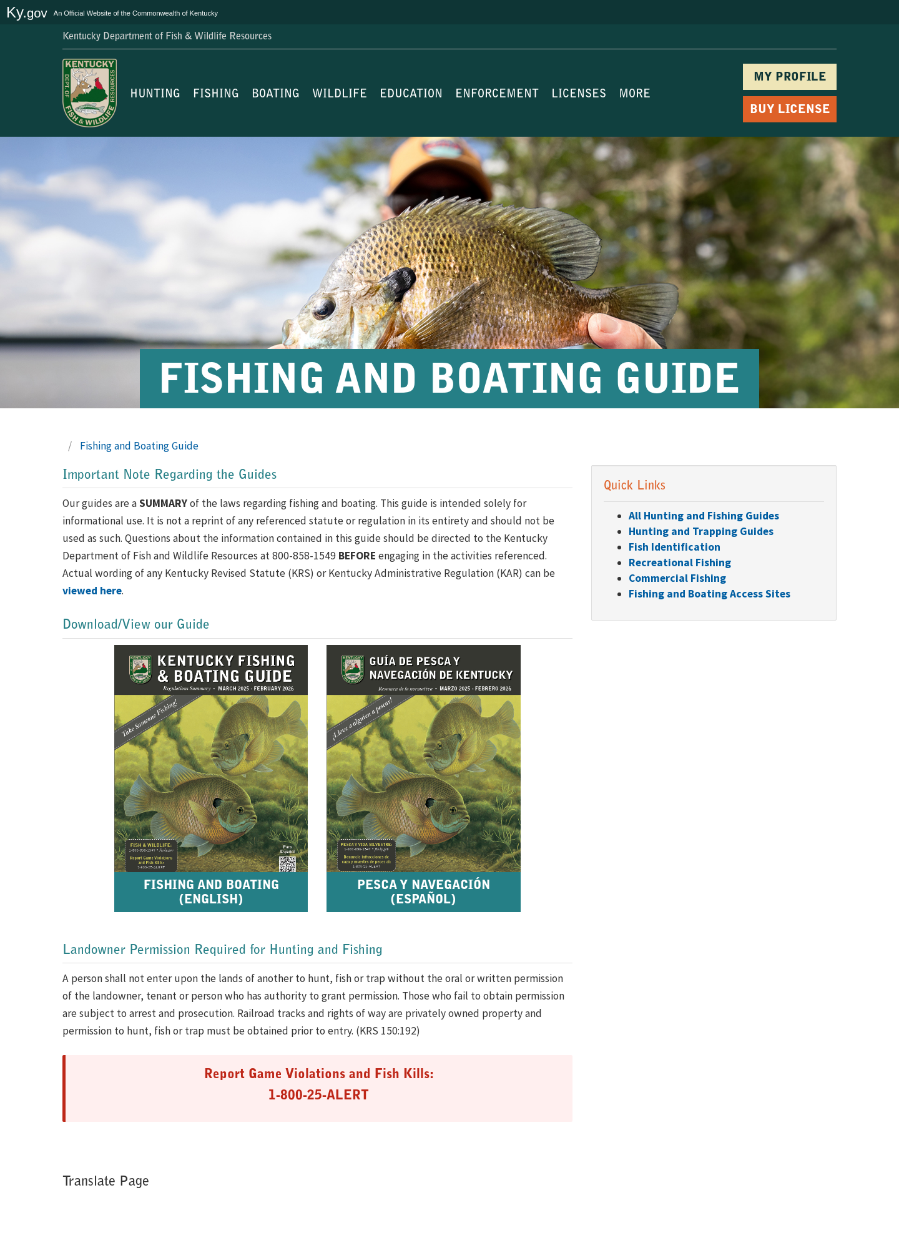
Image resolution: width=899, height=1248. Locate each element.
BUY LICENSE (790, 110)
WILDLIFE (339, 95)
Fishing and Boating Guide (139, 446)
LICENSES (578, 95)
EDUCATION (411, 95)
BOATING (276, 95)
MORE (635, 95)
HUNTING (155, 95)
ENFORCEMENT (497, 95)
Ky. (26, 12)
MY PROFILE (790, 78)
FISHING (216, 95)
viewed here (92, 590)
